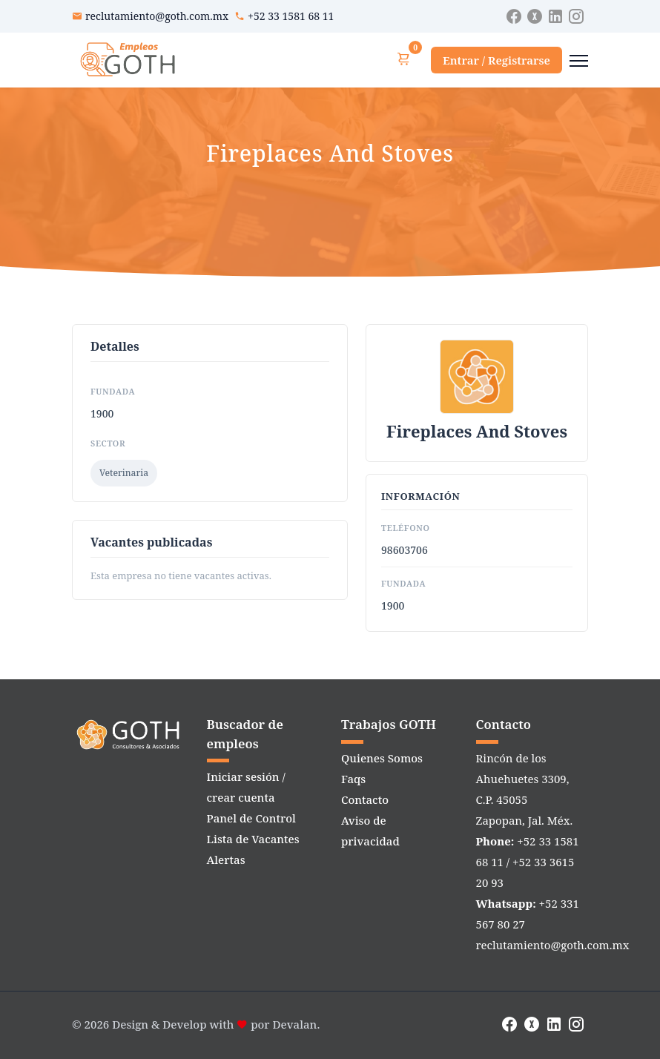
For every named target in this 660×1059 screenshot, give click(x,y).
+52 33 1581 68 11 (291, 16)
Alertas (226, 859)
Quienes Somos (382, 757)
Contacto (365, 799)
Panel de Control (251, 818)
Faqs (353, 778)
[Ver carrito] (403, 59)
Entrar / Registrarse (496, 60)
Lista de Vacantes (253, 838)
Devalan (295, 1024)
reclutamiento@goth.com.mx (156, 16)
